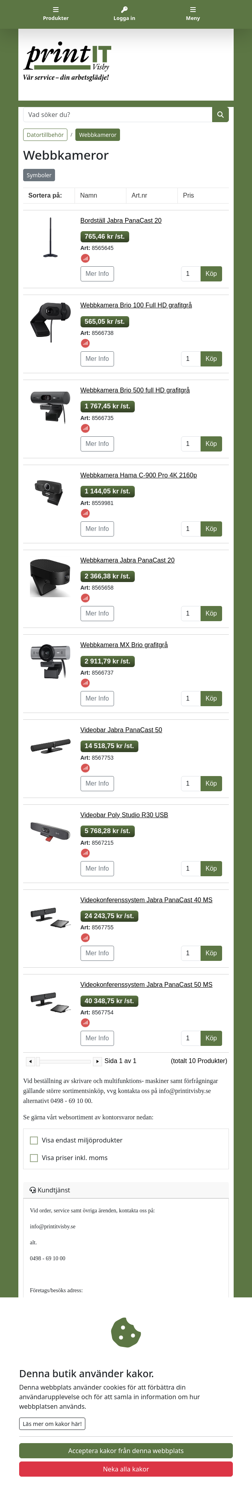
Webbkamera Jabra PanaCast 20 (128, 560)
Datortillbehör (45, 135)
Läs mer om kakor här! (52, 1424)
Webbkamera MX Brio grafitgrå (124, 645)
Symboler (39, 175)
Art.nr (139, 195)
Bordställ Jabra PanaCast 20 (121, 220)
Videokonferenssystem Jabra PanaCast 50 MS (147, 984)
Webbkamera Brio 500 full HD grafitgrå (135, 390)
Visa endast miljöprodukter (82, 1140)
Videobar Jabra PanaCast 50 (121, 730)
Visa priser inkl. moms (75, 1157)
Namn (88, 195)
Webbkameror (97, 135)
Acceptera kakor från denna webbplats (125, 1450)
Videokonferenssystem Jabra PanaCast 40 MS (147, 900)
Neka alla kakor (126, 1469)
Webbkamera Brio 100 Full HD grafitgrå (136, 305)
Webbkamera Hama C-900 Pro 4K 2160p (139, 475)
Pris (188, 195)
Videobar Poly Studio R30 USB (124, 815)
